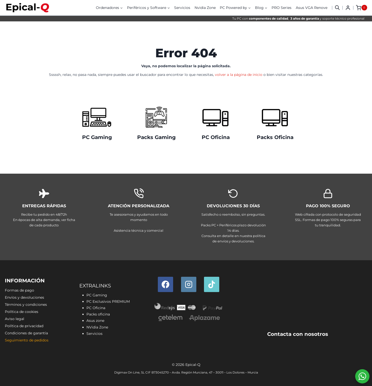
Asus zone (95, 320)
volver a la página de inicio (238, 74)
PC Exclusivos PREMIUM (108, 301)
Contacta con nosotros (297, 334)
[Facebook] (165, 284)
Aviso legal (14, 318)
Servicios (182, 7)
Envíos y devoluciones (24, 297)
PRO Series (281, 7)
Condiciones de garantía (26, 333)
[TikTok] (211, 284)
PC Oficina (216, 137)
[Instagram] (188, 284)
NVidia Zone (97, 327)
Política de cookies (21, 311)
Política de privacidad (24, 326)
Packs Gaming (156, 137)
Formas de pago (19, 290)
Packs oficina (98, 314)
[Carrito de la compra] (361, 7)
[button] (337, 7)
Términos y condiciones (26, 304)
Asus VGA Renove (311, 7)
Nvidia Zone (205, 7)
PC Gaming (97, 137)
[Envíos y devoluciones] (233, 217)
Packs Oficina (275, 137)
